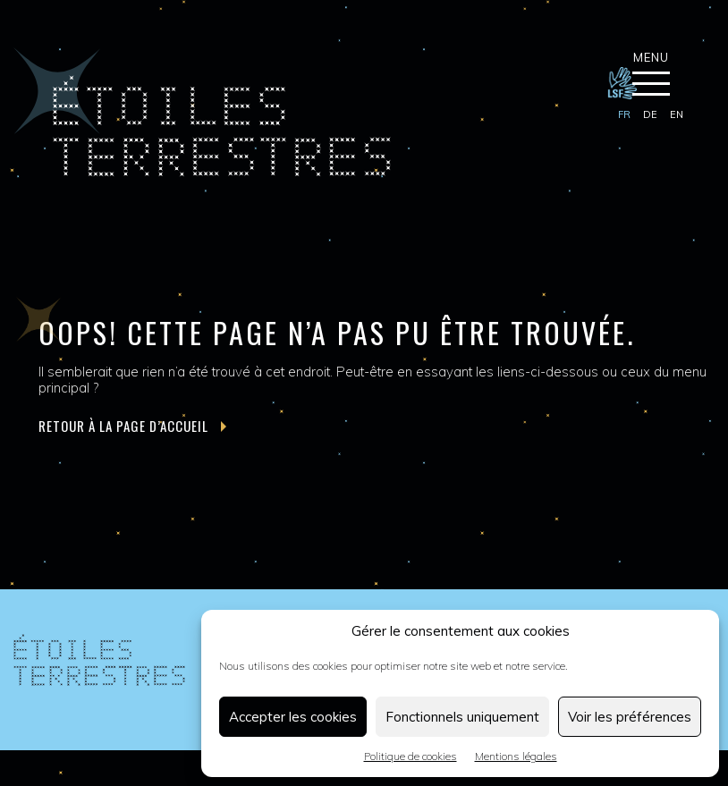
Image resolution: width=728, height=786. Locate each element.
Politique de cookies (410, 756)
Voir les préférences (629, 716)
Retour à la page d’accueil (132, 426)
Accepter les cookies (293, 716)
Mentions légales (516, 756)
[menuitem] (624, 115)
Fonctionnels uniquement (462, 716)
